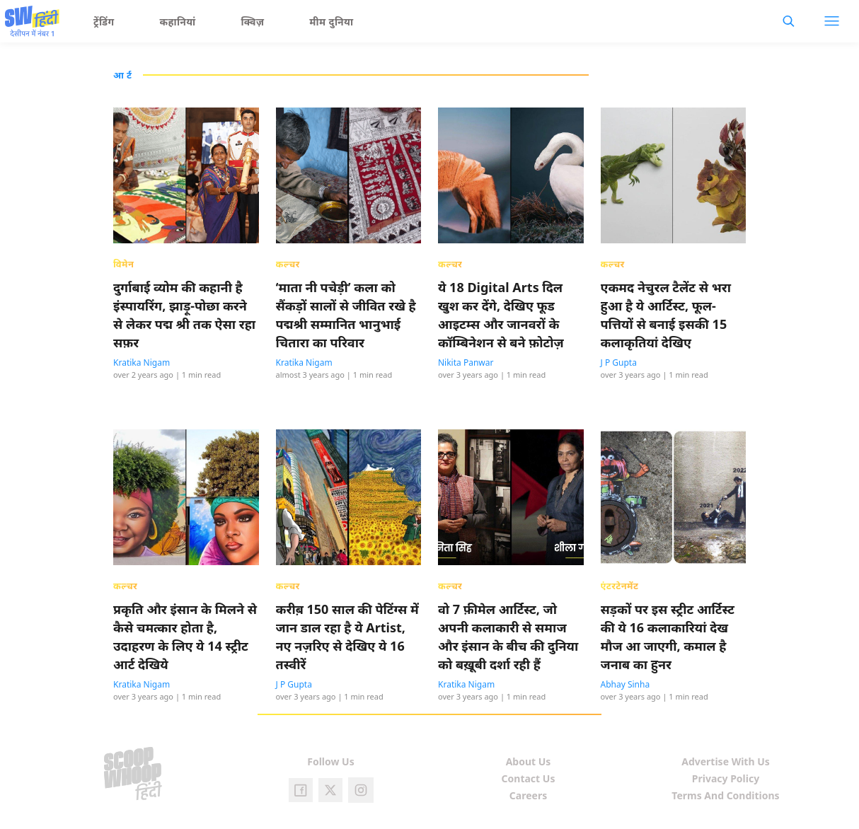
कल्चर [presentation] (288, 263)
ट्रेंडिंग (104, 21)
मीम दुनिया (331, 21)
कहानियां (178, 21)
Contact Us (528, 778)
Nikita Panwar (465, 362)
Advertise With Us (725, 761)
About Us (528, 761)
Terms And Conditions (725, 795)
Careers (528, 795)
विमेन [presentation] (123, 263)
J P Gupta (619, 362)
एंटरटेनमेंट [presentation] (620, 585)
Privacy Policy (725, 778)
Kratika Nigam (141, 362)
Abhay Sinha (625, 684)
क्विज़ (253, 21)
